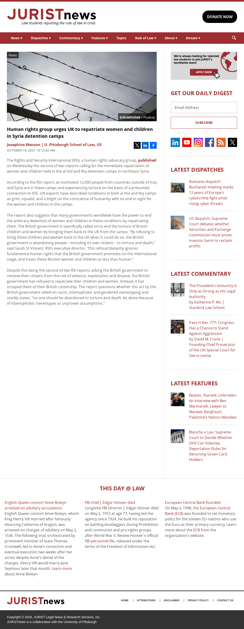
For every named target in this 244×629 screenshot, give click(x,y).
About (171, 38)
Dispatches (41, 38)
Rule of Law (145, 38)
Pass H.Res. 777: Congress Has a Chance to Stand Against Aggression (211, 328)
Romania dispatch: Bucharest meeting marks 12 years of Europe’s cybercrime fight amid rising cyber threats (211, 192)
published (147, 160)
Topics (121, 38)
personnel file (102, 540)
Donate (193, 38)
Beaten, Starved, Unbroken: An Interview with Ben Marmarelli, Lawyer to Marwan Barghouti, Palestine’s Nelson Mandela (213, 406)
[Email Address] (204, 107)
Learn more (62, 568)
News (16, 38)
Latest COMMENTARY (201, 273)
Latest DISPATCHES (197, 169)
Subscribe (204, 122)
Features (99, 38)
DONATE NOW (220, 16)
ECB (196, 529)
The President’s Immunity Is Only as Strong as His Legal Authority (213, 291)
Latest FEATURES (194, 383)
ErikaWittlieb (130, 117)
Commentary (71, 38)
